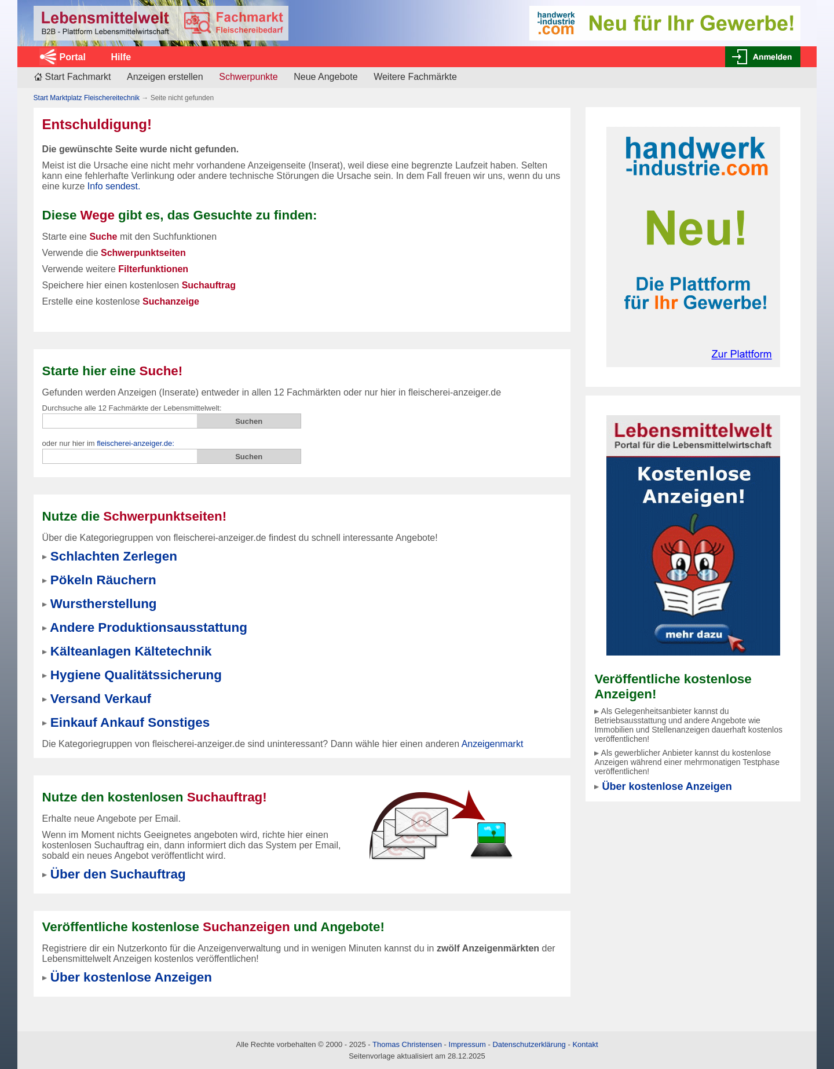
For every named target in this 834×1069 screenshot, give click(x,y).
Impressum (467, 1044)
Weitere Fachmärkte (415, 77)
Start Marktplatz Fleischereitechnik (87, 98)
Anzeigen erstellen (165, 77)
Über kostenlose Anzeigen (666, 786)
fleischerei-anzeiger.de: (135, 443)
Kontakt (585, 1044)
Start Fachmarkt (78, 77)
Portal (73, 57)
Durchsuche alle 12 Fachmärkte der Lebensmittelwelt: (132, 408)
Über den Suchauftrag (118, 874)
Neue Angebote (325, 77)
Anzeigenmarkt (493, 744)
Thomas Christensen (407, 1044)
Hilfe (121, 57)
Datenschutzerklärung (528, 1044)
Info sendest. (114, 186)
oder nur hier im (108, 443)
